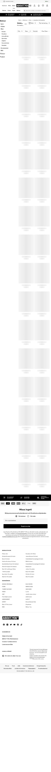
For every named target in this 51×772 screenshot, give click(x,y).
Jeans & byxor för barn (32, 603)
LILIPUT (28, 646)
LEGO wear (29, 643)
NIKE (3, 653)
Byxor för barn (6, 605)
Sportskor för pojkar (7, 621)
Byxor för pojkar (30, 618)
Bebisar (25, 16)
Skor (30, 16)
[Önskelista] (43, 6)
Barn (13, 5)
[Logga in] (34, 6)
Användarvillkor (8, 769)
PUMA (3, 633)
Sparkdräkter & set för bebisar (10, 610)
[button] (32, 19)
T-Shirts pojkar (6, 618)
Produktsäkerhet (42, 769)
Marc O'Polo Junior (7, 651)
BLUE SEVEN (29, 631)
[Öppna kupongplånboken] (30, 6)
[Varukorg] (47, 6)
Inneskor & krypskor (39, 16)
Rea (28, 27)
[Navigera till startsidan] (23, 5)
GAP (3, 641)
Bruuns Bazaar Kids (31, 648)
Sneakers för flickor (31, 600)
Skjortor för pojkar (7, 623)
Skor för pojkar (30, 623)
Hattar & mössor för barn (9, 608)
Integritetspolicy (41, 766)
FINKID (4, 638)
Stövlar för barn (30, 621)
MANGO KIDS (29, 633)
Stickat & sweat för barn (8, 603)
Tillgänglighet (31, 769)
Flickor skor (5, 600)
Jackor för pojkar (30, 616)
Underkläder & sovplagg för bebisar (35, 610)
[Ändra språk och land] (47, 1)
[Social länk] (4, 725)
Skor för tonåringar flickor (9, 616)
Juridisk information (20, 769)
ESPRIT (4, 648)
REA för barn (29, 608)
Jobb (18, 766)
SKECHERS (29, 636)
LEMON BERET (6, 646)
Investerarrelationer (28, 766)
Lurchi (27, 638)
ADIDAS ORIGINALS (7, 631)
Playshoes (28, 651)
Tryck (13, 766)
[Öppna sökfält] (24, 10)
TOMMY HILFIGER (6, 636)
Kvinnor (4, 5)
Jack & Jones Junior (31, 641)
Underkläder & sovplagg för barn (34, 605)
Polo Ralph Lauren (7, 643)
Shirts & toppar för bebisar (9, 613)
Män (9, 5)
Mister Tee (29, 653)
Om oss (7, 766)
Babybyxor (28, 613)
